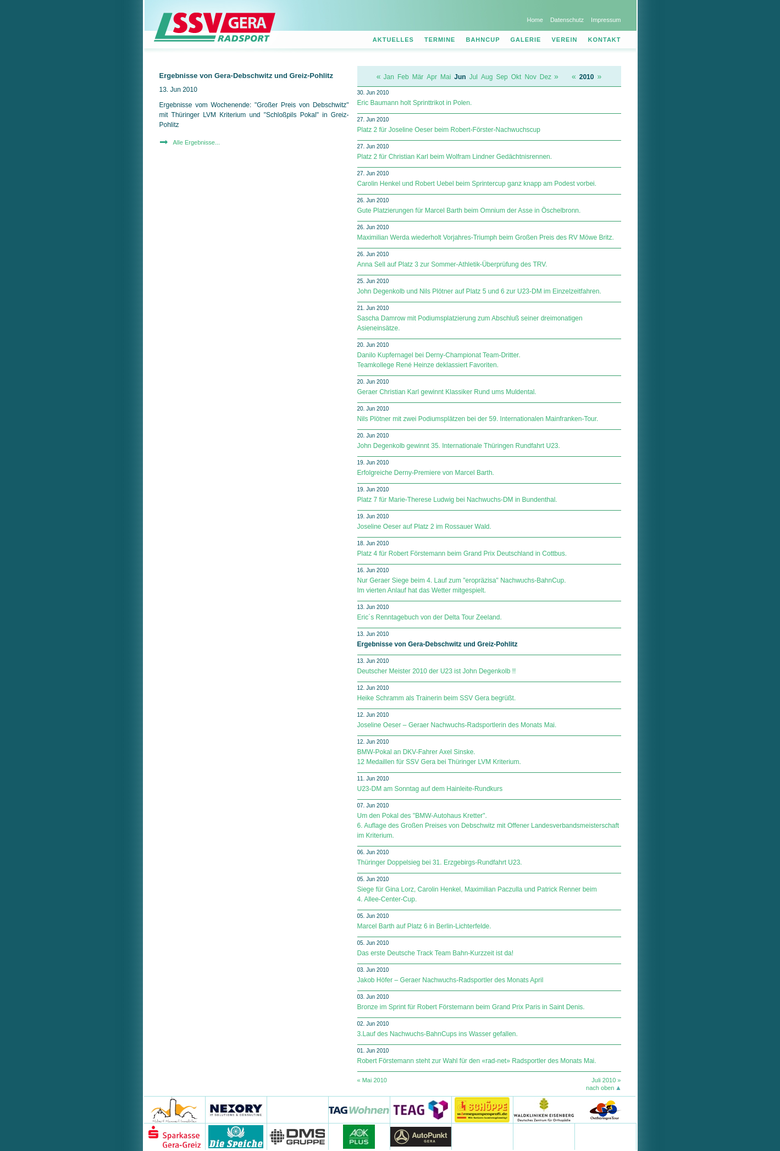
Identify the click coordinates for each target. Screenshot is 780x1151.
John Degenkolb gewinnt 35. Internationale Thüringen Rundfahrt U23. (458, 446)
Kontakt (604, 39)
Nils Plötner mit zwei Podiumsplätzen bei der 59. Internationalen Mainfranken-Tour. (478, 419)
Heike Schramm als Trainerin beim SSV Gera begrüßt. (436, 698)
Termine (440, 39)
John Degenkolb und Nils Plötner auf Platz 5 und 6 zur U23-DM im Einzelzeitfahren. (479, 291)
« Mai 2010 (372, 1080)
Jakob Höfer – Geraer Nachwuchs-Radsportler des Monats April (450, 980)
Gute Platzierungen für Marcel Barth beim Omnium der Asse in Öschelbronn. (469, 210)
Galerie (526, 39)
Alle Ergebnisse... (196, 142)
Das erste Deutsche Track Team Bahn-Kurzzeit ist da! (435, 953)
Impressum (606, 19)
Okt (516, 77)
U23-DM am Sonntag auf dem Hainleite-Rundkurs (430, 789)
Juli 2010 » (606, 1080)
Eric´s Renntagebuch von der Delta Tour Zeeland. (429, 617)
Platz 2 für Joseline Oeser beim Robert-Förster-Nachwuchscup (448, 130)
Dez (545, 77)
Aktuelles (393, 39)
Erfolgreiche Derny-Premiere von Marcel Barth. (425, 473)
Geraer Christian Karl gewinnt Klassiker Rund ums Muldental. (446, 392)
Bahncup (483, 39)
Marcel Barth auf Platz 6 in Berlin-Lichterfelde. (424, 926)
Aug (487, 77)
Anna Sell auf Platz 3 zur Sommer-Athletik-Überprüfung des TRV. (452, 264)
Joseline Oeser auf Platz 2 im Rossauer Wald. (424, 526)
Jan (389, 77)
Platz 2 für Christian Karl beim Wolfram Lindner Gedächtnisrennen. (454, 157)
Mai (445, 77)
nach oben (600, 1087)
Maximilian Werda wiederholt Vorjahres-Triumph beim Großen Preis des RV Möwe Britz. (485, 237)
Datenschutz (567, 19)
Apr (432, 77)
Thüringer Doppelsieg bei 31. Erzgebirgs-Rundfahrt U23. (439, 862)
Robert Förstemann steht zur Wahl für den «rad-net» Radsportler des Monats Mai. (476, 1061)
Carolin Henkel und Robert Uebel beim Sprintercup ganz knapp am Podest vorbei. (477, 183)
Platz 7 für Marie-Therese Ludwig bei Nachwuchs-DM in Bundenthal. (457, 499)
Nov (530, 77)
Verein (565, 39)
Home (535, 19)
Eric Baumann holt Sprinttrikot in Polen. (414, 103)
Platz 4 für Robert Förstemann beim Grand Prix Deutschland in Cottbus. (462, 553)
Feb (403, 77)
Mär (418, 77)
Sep (501, 77)
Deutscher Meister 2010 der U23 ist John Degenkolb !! (436, 671)
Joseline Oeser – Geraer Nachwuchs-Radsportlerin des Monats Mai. (457, 725)
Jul (473, 77)
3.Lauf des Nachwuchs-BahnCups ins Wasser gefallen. (437, 1034)
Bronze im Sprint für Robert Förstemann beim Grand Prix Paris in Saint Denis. (471, 1007)
